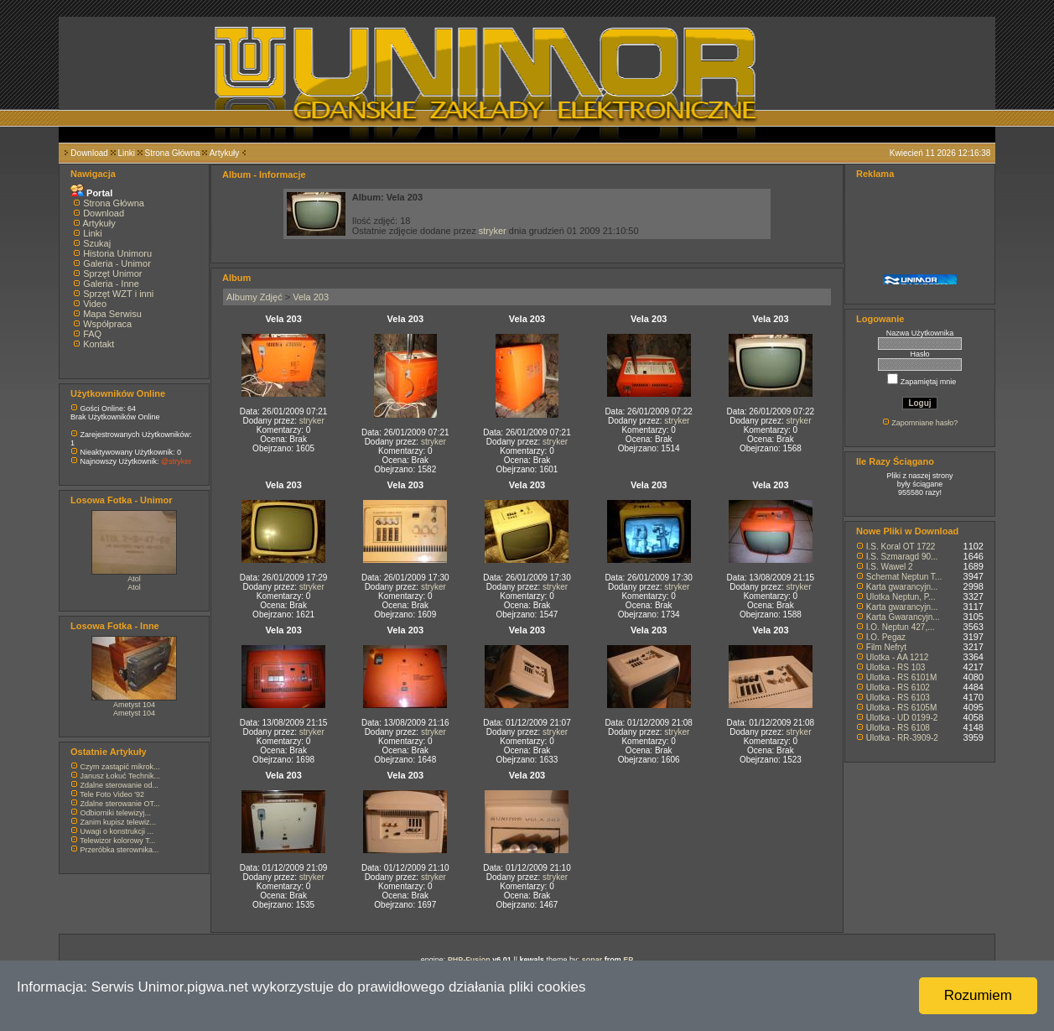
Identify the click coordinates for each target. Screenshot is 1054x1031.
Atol (134, 579)
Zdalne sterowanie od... (119, 785)
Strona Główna (172, 153)
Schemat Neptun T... (904, 576)
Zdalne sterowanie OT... (120, 803)
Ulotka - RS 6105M (901, 707)
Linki (126, 153)
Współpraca (107, 324)
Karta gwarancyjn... (902, 586)
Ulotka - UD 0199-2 (902, 717)
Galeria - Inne (111, 284)
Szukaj (97, 243)
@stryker (176, 461)
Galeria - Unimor (117, 263)
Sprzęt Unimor (112, 273)
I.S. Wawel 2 (889, 566)
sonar (592, 959)
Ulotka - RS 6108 (898, 727)
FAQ (92, 334)
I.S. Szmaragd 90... (902, 556)
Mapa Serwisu (112, 314)
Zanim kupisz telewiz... (118, 822)
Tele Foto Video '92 (112, 794)
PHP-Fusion (469, 959)
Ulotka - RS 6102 (898, 687)
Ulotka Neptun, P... (901, 596)
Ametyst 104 (134, 704)
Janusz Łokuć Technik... (120, 776)
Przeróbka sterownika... (119, 850)
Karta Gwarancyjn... (903, 617)
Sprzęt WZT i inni (118, 294)
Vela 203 (311, 297)
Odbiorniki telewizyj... (116, 813)
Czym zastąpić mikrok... (120, 767)
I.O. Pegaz (886, 637)
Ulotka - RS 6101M (901, 677)
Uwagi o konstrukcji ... (117, 831)
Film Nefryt (886, 647)
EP (628, 959)
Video (94, 304)
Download (88, 153)
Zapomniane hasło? (924, 423)
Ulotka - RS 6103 (898, 697)
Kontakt (98, 344)
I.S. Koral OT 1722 (901, 546)
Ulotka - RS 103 (896, 667)
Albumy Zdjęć (254, 297)
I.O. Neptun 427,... (900, 627)
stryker (492, 231)
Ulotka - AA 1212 (897, 657)
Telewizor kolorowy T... (117, 840)
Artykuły (225, 153)
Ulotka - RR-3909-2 (902, 737)
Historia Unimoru (117, 253)
